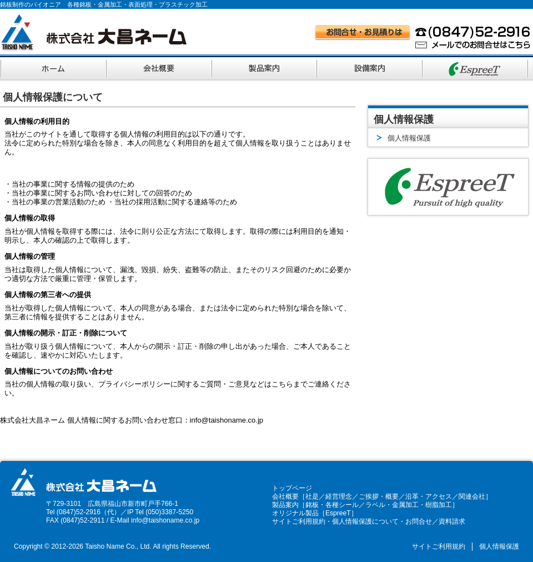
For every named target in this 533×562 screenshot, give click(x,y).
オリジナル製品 (295, 513)
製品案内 (265, 67)
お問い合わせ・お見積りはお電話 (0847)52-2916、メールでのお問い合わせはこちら (422, 36)
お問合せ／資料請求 (435, 521)
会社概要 (160, 67)
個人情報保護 (499, 546)
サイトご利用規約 (298, 521)
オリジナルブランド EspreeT (476, 67)
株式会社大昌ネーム (93, 33)
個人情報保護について (365, 521)
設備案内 (371, 67)
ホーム (53, 67)
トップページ (292, 488)
